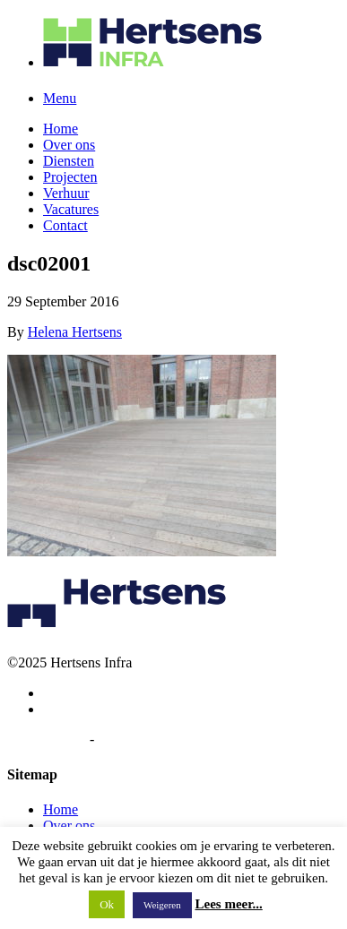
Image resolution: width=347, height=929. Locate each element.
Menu (59, 98)
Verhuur (66, 193)
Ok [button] (107, 904)
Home (60, 128)
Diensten (68, 160)
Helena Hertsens (75, 332)
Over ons (69, 144)
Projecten (70, 177)
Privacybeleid (46, 739)
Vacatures (71, 209)
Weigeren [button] (162, 904)
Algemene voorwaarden (165, 739)
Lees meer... (229, 904)
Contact (65, 225)
